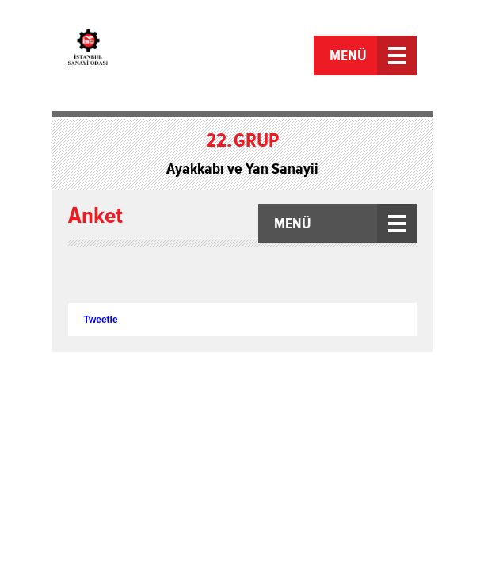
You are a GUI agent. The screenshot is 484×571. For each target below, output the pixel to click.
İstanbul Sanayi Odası (125, 57)
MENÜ (348, 55)
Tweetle (101, 319)
